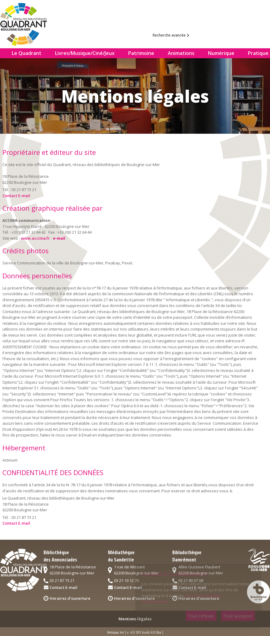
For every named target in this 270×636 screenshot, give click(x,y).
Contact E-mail (16, 195)
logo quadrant (23, 570)
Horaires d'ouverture (70, 598)
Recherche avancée (169, 35)
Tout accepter (238, 616)
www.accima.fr (35, 238)
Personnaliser (155, 601)
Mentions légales (135, 619)
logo (28, 23)
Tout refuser (201, 616)
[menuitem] (3, 53)
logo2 (259, 560)
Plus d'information (203, 595)
